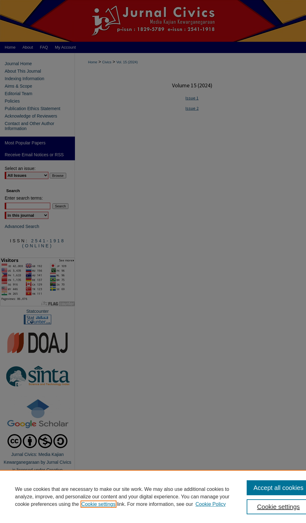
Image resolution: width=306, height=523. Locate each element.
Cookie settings (98, 504)
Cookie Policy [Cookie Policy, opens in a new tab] (210, 504)
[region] (153, 496)
